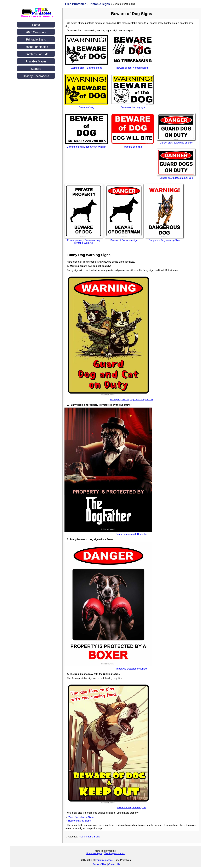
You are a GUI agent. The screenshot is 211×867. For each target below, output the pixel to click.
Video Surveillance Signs (81, 817)
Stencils (36, 68)
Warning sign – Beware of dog (86, 68)
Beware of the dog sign (133, 107)
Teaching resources (114, 853)
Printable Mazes (35, 61)
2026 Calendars (36, 32)
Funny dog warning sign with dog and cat (131, 399)
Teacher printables (36, 46)
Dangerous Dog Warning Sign (164, 240)
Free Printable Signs (89, 836)
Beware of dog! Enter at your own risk (86, 147)
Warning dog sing (133, 147)
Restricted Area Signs (79, 820)
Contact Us (114, 864)
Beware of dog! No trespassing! (132, 68)
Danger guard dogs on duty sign (176, 178)
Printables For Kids (36, 54)
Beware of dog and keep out (131, 807)
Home (36, 24)
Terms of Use (99, 864)
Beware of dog (86, 107)
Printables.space (104, 860)
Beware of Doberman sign (124, 240)
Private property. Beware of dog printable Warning (83, 241)
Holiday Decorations (36, 76)
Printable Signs (36, 39)
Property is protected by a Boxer (131, 668)
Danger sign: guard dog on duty (176, 142)
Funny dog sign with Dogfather (131, 534)
